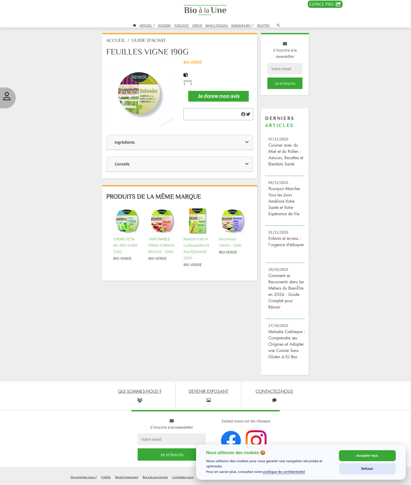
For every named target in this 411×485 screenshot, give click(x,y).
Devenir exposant (126, 478)
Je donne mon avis (218, 97)
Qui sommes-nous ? (84, 478)
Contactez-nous (182, 478)
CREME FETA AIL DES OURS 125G (128, 243)
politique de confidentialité (284, 472)
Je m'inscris (283, 84)
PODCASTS (181, 25)
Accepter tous (367, 456)
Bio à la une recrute (155, 478)
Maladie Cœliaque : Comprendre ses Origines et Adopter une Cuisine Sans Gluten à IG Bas (285, 345)
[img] (242, 115)
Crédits (106, 478)
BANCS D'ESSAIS (217, 25)
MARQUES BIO (241, 25)
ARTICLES (145, 25)
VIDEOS (197, 25)
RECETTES (263, 25)
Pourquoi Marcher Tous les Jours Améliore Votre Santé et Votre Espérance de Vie (283, 202)
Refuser (367, 469)
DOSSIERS (164, 25)
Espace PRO (325, 4)
